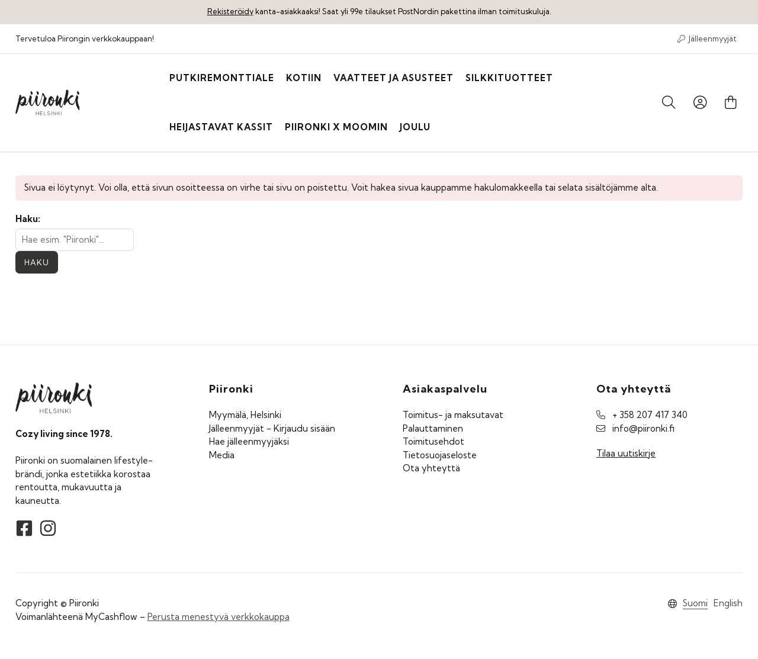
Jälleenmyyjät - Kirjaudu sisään (272, 428)
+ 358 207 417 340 (650, 414)
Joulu (415, 127)
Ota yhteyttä (431, 468)
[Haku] (669, 103)
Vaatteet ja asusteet (393, 77)
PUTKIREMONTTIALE (221, 77)
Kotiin (304, 77)
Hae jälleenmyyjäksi (249, 441)
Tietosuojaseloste (440, 455)
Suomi (695, 603)
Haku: (27, 218)
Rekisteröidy (230, 11)
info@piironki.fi (643, 428)
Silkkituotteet (509, 77)
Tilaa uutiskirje (626, 453)
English (728, 603)
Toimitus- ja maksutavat (453, 414)
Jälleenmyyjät (707, 38)
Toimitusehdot (433, 441)
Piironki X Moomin (336, 127)
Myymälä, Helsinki (245, 414)
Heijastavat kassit (221, 127)
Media (222, 455)
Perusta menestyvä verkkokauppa (218, 616)
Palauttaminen (433, 428)
